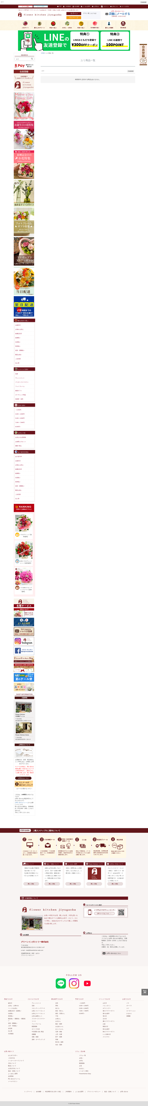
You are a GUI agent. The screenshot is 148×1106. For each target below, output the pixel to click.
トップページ (28, 1091)
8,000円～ (18, 426)
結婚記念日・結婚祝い (14, 1011)
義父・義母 (58, 1024)
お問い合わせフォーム (21, 802)
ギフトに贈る (25, 6)
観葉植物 (34, 1026)
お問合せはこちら (23, 778)
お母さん (58, 1018)
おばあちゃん (59, 1026)
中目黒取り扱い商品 (38, 1031)
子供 (56, 1016)
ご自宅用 (18, 359)
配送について (12, 1066)
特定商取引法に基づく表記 (53, 1091)
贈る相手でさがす (57, 999)
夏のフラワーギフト (109, 1021)
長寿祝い (18, 346)
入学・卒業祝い (12, 1026)
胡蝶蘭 (34, 1034)
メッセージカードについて (16, 1060)
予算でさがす (79, 999)
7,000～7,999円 (20, 422)
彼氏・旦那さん (60, 1013)
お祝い (81, 1058)
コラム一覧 (82, 1055)
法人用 (17, 363)
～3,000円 (18, 410)
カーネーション (131, 1011)
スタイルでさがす (33, 999)
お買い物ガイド (9, 1051)
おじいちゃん (59, 1029)
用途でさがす (8, 999)
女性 (56, 1003)
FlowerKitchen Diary (85, 1073)
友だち (57, 1008)
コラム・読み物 (80, 1051)
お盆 (104, 1024)
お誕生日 (18, 325)
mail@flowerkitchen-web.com (34, 950)
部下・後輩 (58, 1037)
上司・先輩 (58, 1034)
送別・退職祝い (20, 350)
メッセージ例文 (83, 1071)
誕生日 (10, 1003)
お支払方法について (14, 1068)
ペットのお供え (12, 1008)
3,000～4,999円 (20, 414)
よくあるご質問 (12, 1073)
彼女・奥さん (59, 1011)
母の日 (105, 1016)
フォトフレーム (20, 386)
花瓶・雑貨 (35, 1037)
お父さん (58, 1021)
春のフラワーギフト (109, 1011)
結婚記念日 (18, 333)
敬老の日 (105, 1026)
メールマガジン (12, 1081)
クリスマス (106, 1037)
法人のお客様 (40, 6)
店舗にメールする (119, 13)
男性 (56, 1005)
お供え (81, 1060)
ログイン (105, 7)
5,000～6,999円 (20, 418)
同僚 (56, 1039)
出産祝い (18, 342)
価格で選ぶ (18, 446)
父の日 (105, 1018)
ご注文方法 (11, 1058)
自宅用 (10, 1028)
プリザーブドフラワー (22, 382)
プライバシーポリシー (27, 955)
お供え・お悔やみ (13, 1005)
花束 (16, 374)
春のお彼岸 (106, 1013)
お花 (80, 1066)
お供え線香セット (37, 1016)
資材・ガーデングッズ (38, 1039)
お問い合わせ (124, 1091)
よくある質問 (85, 6)
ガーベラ (129, 1005)
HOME (43, 53)
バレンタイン (107, 1005)
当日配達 (10, 1033)
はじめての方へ (12, 1055)
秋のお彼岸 (106, 1029)
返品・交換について (14, 1071)
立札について (12, 1063)
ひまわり (129, 1013)
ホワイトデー (107, 1008)
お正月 (105, 1003)
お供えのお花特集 (20, 437)
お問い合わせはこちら (112, 953)
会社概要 (76, 6)
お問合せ (95, 7)
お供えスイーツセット (38, 1013)
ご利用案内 (67, 6)
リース (34, 1021)
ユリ (127, 1008)
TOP (59, 6)
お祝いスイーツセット (38, 1011)
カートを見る (124, 6)
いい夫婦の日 (107, 1034)
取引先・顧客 (59, 1042)
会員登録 (10, 1076)
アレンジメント (20, 378)
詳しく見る (31, 884)
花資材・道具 (19, 399)
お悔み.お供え (19, 329)
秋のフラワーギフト (109, 1031)
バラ (127, 1003)
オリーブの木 (36, 1029)
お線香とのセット (20, 441)
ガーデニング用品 (20, 395)
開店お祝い (18, 354)
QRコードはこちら (103, 913)
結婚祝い (18, 337)
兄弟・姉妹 (58, 1031)
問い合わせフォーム (14, 1079)
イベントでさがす (104, 999)
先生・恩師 (58, 1044)
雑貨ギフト (18, 390)
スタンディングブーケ (38, 1008)
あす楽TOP (18, 456)
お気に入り (114, 6)
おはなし (81, 1068)
